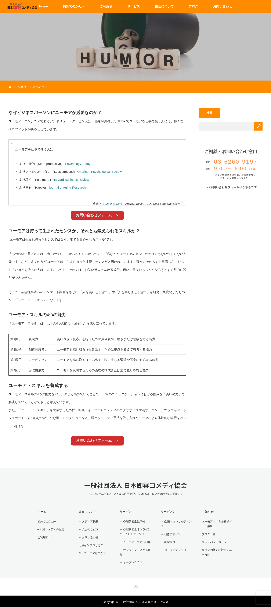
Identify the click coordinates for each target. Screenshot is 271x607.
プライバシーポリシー (214, 541)
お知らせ (206, 511)
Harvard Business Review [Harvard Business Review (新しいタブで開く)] (71, 179)
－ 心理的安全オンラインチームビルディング (134, 531)
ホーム (39, 511)
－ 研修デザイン (169, 533)
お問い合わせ (222, 6)
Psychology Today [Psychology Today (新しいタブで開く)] (78, 164)
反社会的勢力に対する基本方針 (217, 551)
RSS (135, 584)
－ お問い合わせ (87, 535)
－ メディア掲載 (87, 521)
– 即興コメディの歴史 (50, 528)
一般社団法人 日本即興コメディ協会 (135, 485)
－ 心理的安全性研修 (131, 521)
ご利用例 (106, 6)
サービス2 (165, 511)
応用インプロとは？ (89, 543)
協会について (164, 6)
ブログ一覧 (207, 533)
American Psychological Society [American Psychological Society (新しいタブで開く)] (99, 171)
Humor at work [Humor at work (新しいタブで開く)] (112, 203)
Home (43, 6)
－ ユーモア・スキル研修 (134, 541)
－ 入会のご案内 (87, 528)
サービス (133, 6)
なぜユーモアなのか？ (91, 551)
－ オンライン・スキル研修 (134, 551)
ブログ (193, 6)
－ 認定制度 (166, 541)
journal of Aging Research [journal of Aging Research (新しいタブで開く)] (67, 187)
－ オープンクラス (130, 561)
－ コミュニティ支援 (172, 548)
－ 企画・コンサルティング (175, 523)
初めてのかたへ (74, 6)
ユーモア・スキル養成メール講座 (217, 523)
